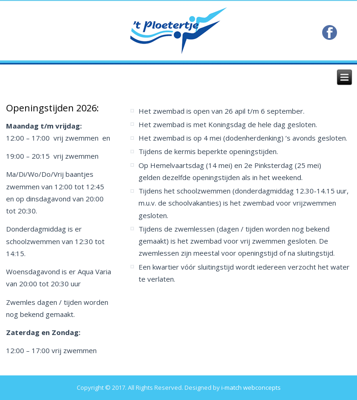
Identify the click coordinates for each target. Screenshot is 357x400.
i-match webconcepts (251, 387)
